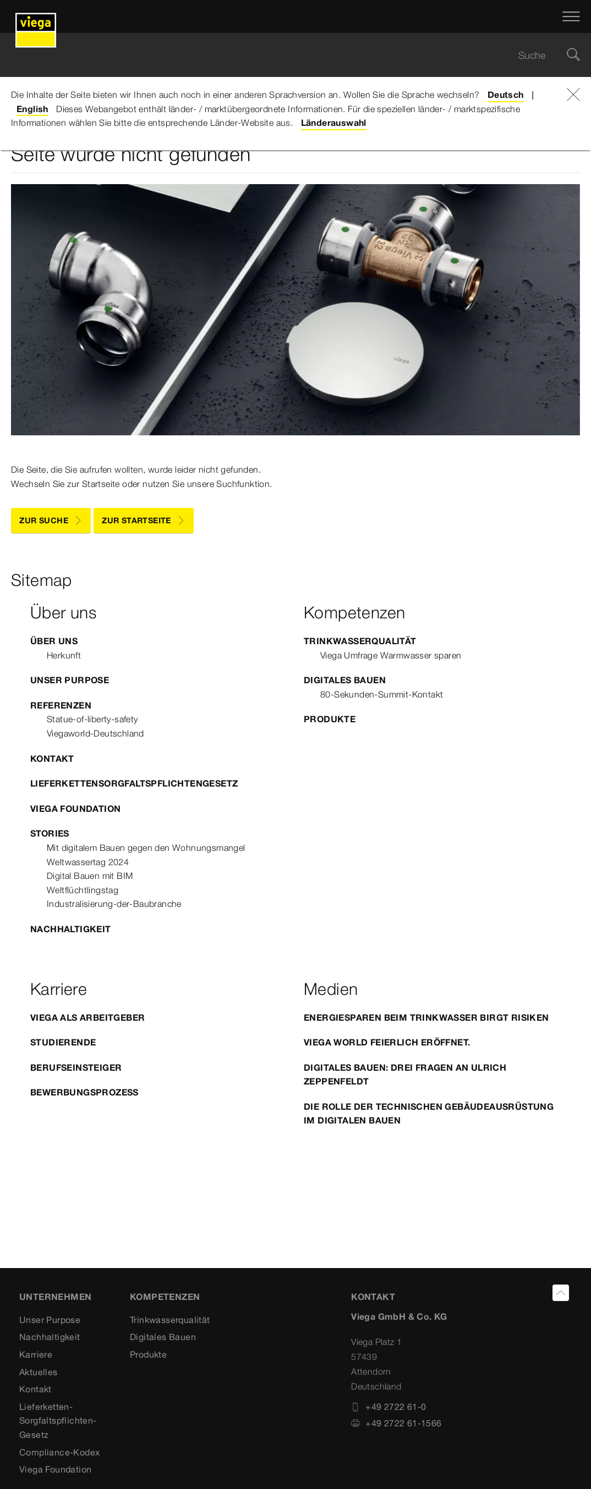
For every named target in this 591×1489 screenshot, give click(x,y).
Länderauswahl (333, 122)
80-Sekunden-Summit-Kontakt (381, 694)
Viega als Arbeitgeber (87, 1017)
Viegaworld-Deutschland (95, 733)
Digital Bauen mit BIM (90, 875)
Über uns (54, 640)
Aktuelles (38, 1371)
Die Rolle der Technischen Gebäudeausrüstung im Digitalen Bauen (429, 1113)
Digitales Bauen (345, 679)
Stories (49, 833)
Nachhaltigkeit (70, 928)
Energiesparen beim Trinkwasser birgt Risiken (426, 1017)
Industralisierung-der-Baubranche (114, 903)
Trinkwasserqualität (360, 640)
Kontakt (52, 758)
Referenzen (60, 705)
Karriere (35, 1354)
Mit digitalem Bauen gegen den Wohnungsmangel (146, 847)
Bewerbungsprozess (84, 1092)
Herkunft (64, 655)
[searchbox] (286, 55)
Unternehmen (55, 1296)
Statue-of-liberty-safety (92, 718)
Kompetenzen (165, 1296)
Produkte (329, 718)
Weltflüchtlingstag (82, 889)
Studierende (63, 1042)
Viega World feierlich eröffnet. (387, 1042)
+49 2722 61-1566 (396, 1423)
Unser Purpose (69, 679)
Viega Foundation (75, 808)
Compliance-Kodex (59, 1452)
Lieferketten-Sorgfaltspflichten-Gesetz (58, 1420)
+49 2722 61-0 (388, 1406)
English (32, 108)
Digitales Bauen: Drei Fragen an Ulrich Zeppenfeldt (405, 1074)
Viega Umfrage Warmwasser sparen (390, 655)
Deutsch (506, 94)
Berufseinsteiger (76, 1067)
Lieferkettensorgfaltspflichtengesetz (134, 783)
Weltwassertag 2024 (88, 861)
